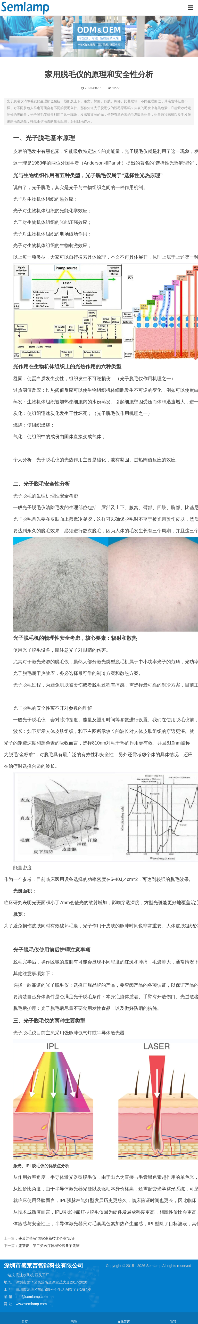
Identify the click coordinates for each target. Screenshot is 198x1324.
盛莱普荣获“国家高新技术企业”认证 (46, 1238)
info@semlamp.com (32, 1297)
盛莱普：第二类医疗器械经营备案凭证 (49, 1246)
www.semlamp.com (31, 1304)
